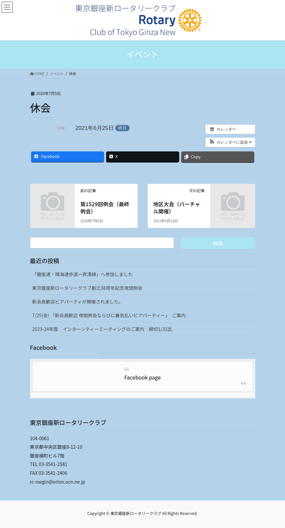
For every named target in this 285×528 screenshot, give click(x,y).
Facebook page (142, 377)
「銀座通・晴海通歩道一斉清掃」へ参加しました (82, 274)
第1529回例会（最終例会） (104, 207)
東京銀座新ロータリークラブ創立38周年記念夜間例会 (87, 288)
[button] (230, 142)
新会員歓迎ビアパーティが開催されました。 (77, 301)
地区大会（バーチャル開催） (176, 207)
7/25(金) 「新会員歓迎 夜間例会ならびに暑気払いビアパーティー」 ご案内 (109, 315)
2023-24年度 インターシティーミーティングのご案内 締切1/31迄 (102, 329)
